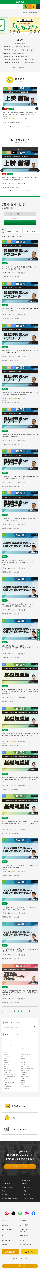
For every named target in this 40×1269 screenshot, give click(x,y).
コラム (4, 1235)
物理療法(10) (23, 1042)
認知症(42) (6, 1048)
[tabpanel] (20, 105)
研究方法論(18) (7, 1074)
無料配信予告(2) (24, 1078)
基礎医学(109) (6, 1068)
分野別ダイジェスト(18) (8, 1036)
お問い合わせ (26, 1192)
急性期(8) (5, 1054)
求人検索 (25, 1181)
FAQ (3, 1188)
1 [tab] (10, 126)
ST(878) (22, 1060)
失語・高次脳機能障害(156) (26, 1064)
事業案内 (23, 1220)
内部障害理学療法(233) (25, 1040)
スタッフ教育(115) (24, 1072)
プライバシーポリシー (28, 1196)
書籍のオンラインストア (25, 1230)
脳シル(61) (5, 1076)
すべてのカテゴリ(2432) (8, 1034)
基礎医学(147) (6, 1046)
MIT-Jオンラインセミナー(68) (9, 1070)
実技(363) (22, 1076)
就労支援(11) (6, 1058)
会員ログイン (29, 1251)
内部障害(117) (24, 1058)
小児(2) (22, 1080)
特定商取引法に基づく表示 (10, 1196)
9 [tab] (27, 126)
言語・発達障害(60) (24, 1062)
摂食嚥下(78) (23, 1054)
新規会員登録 (10, 1251)
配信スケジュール (7, 1185)
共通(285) (22, 1070)
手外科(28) (23, 1048)
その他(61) (6, 1044)
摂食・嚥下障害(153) (25, 1066)
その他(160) (23, 1068)
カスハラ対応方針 (25, 1244)
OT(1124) (23, 1044)
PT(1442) (22, 1036)
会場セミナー (6, 1224)
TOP (3, 1178)
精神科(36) (23, 1052)
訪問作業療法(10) (7, 1056)
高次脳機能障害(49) (25, 1050)
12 (25, 1007)
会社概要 (23, 1239)
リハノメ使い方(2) (24, 1034)
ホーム (4, 1220)
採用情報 (4, 1244)
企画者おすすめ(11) (7, 1082)
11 (22, 1007)
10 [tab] (29, 126)
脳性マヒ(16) (6, 1064)
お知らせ (24, 1188)
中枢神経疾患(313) (7, 1052)
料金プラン (25, 1185)
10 (18, 1007)
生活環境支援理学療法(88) (9, 1042)
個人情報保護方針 (7, 1239)
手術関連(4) (23, 1074)
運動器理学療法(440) (8, 1040)
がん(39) (22, 1056)
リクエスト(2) (6, 1080)
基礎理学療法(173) (7, 1038)
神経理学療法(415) (25, 1038)
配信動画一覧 (26, 1178)
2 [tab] (12, 126)
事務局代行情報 (7, 1229)
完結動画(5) (6, 1084)
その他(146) (6, 1060)
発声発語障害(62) (7, 1066)
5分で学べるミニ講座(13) (26, 1082)
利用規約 (5, 1192)
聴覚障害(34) (6, 1062)
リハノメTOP (24, 1224)
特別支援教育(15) (7, 1050)
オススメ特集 (6, 1181)
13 (29, 1007)
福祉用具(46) (23, 1046)
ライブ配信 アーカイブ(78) (8, 1078)
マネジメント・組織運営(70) (9, 1072)
